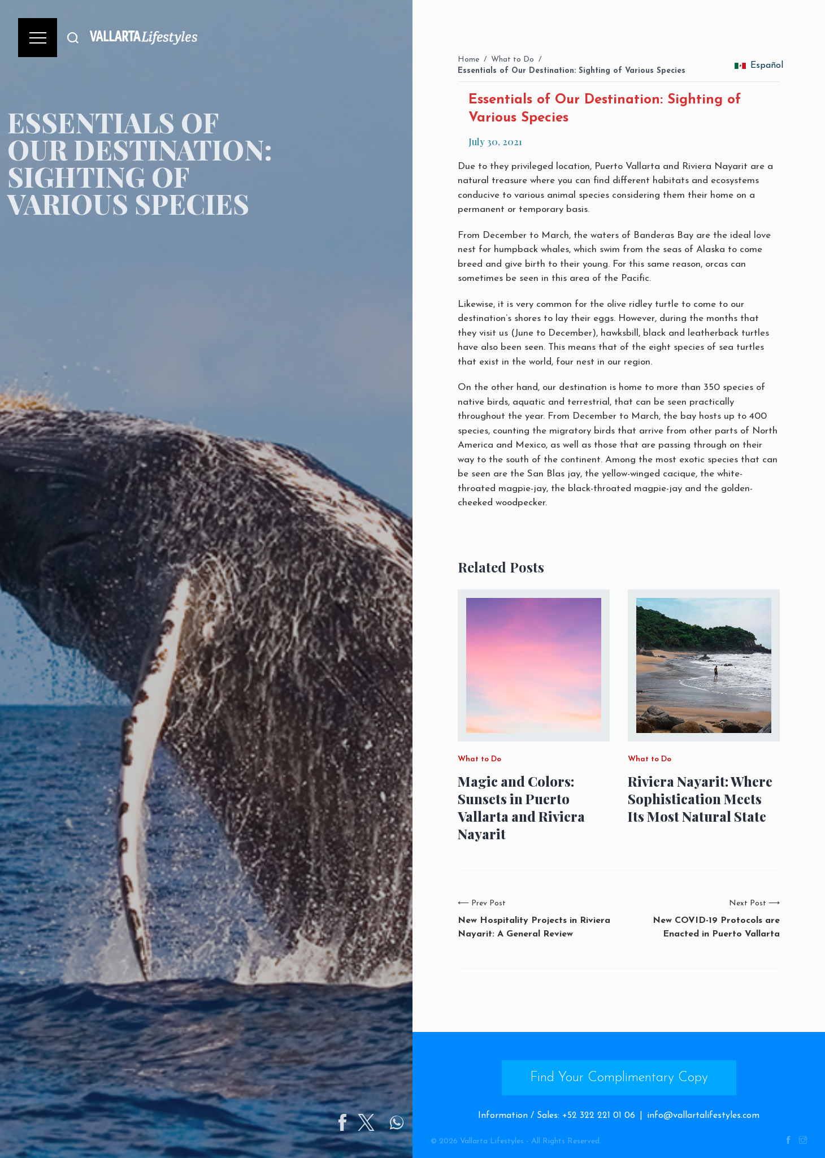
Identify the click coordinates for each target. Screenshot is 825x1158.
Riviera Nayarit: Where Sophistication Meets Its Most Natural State (700, 799)
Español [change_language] (759, 65)
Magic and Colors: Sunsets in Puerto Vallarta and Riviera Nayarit (521, 808)
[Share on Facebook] (384, 1122)
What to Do (512, 59)
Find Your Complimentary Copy (619, 1078)
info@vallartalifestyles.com (703, 1115)
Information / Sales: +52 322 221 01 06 (556, 1115)
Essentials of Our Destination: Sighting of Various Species (571, 71)
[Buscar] (73, 37)
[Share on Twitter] (408, 1122)
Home (468, 59)
